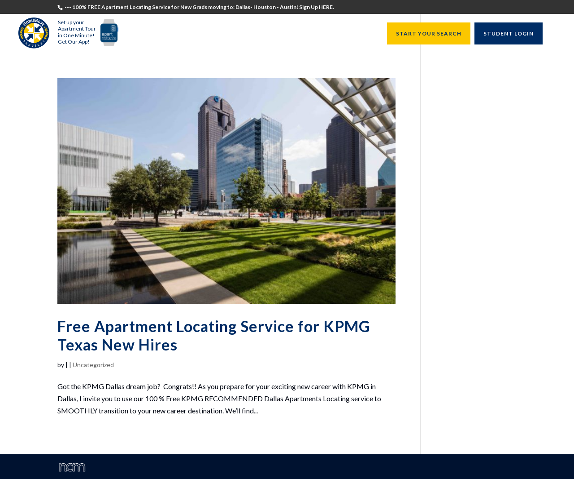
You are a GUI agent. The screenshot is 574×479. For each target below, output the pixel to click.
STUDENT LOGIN (508, 33)
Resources (356, 34)
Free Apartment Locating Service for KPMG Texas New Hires (213, 335)
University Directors (296, 34)
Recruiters (235, 34)
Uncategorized (93, 364)
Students (195, 34)
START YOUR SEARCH (428, 33)
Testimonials (151, 34)
